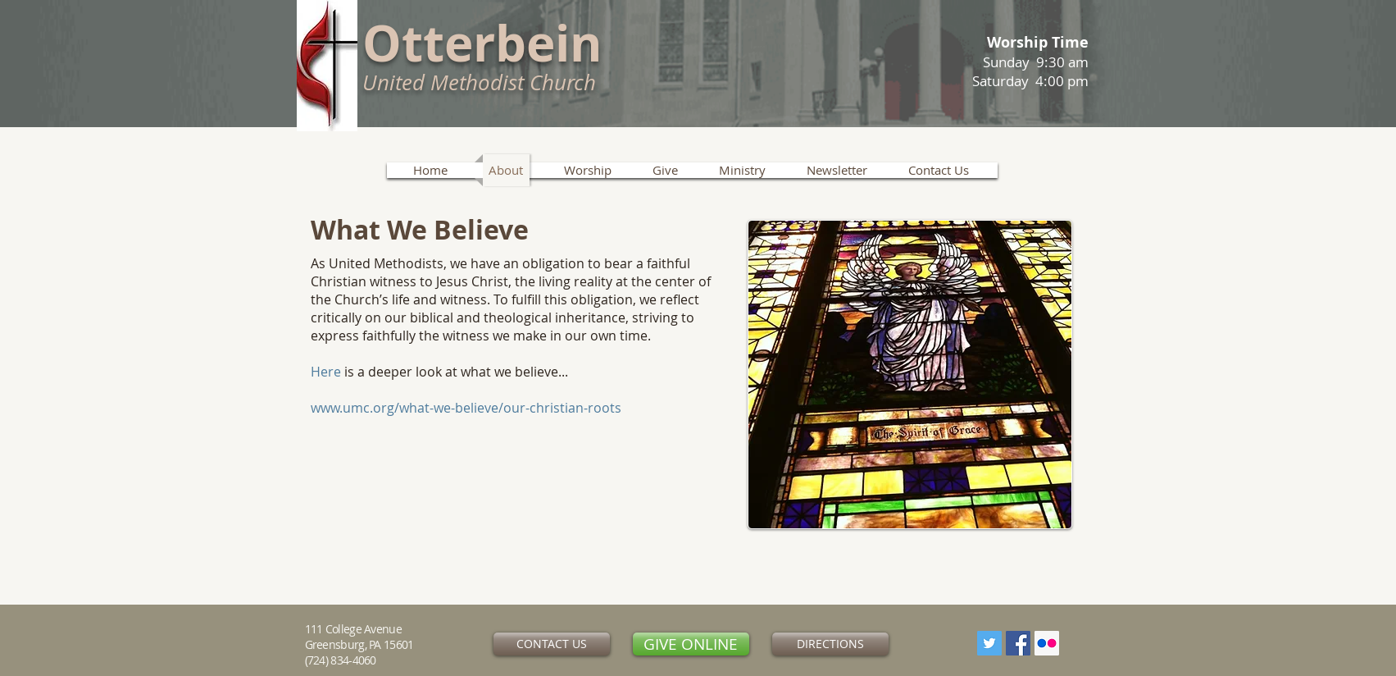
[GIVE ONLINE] (691, 644)
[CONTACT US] (551, 644)
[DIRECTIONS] (830, 644)
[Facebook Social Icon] (1018, 643)
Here (326, 372)
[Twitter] (989, 643)
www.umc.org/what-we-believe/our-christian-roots (466, 408)
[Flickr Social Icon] (1046, 643)
